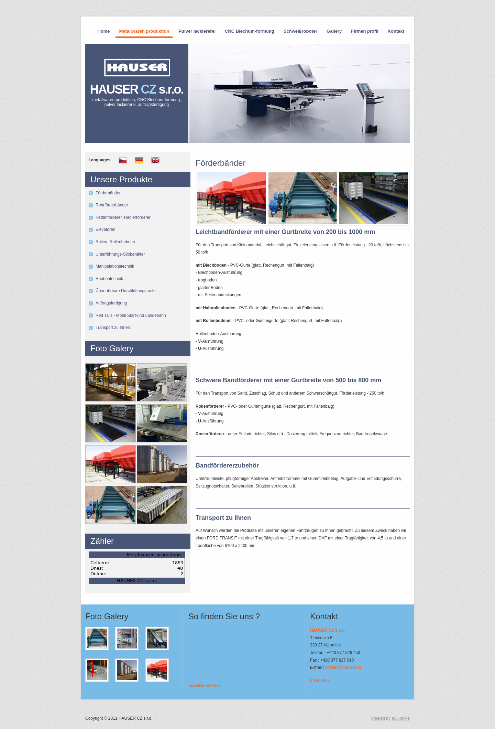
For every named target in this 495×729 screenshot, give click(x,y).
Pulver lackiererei (197, 31)
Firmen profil (364, 31)
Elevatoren (105, 229)
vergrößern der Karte (204, 685)
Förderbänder (108, 193)
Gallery (334, 31)
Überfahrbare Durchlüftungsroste (126, 290)
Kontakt (396, 31)
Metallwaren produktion (144, 31)
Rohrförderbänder (112, 205)
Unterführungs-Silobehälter (120, 254)
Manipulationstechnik (115, 266)
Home (103, 31)
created (378, 718)
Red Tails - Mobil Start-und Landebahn (131, 315)
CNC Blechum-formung (249, 31)
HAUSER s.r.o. (136, 94)
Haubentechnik (109, 278)
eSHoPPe (401, 718)
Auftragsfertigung (111, 303)
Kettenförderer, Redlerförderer (123, 217)
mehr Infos (320, 680)
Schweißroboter (300, 31)
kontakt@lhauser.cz (343, 667)
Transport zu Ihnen (113, 327)
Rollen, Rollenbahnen (115, 241)
